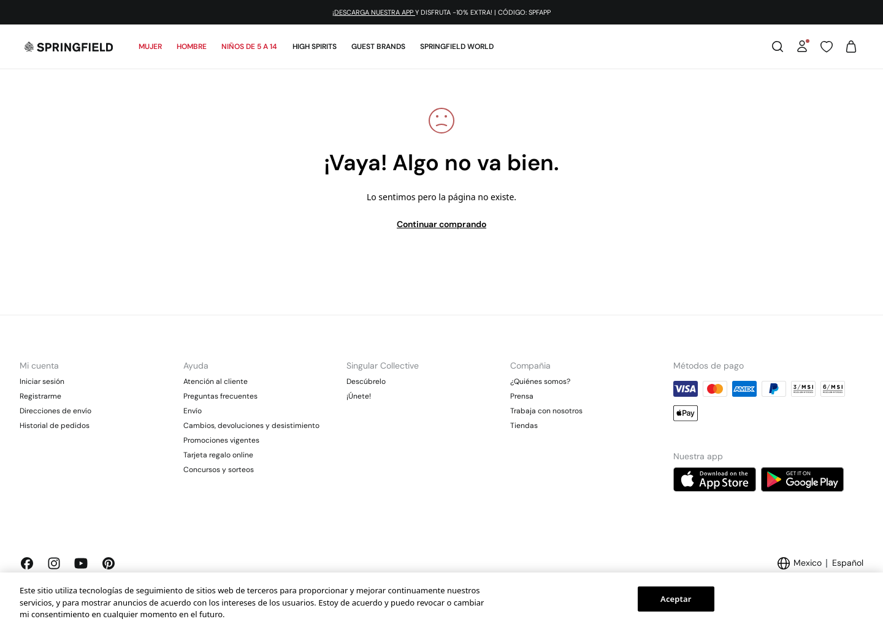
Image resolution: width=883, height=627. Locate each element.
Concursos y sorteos (218, 470)
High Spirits (314, 46)
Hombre (192, 46)
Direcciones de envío (55, 411)
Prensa (521, 396)
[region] (441, 600)
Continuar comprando (441, 224)
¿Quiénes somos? (540, 381)
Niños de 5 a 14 (249, 46)
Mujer (150, 46)
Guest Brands (378, 46)
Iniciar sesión (42, 381)
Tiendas (524, 425)
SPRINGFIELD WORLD (457, 46)
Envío (192, 411)
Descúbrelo (366, 381)
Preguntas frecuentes (220, 396)
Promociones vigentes (221, 440)
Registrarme (40, 396)
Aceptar (675, 598)
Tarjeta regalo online (218, 455)
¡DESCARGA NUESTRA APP (373, 12)
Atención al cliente (215, 381)
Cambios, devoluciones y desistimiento (251, 425)
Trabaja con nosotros (546, 411)
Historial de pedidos (55, 425)
